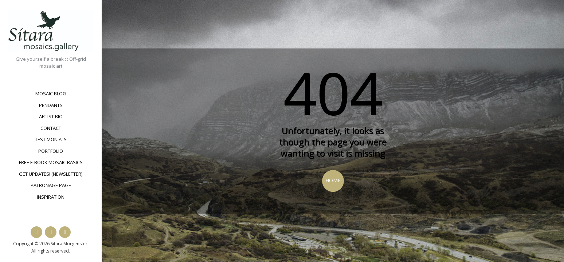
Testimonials (51, 139)
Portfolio (50, 151)
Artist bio (51, 116)
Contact (50, 128)
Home (333, 180)
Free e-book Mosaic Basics (51, 162)
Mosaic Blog (50, 93)
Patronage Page (51, 185)
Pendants (51, 105)
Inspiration (50, 197)
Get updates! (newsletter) (50, 174)
